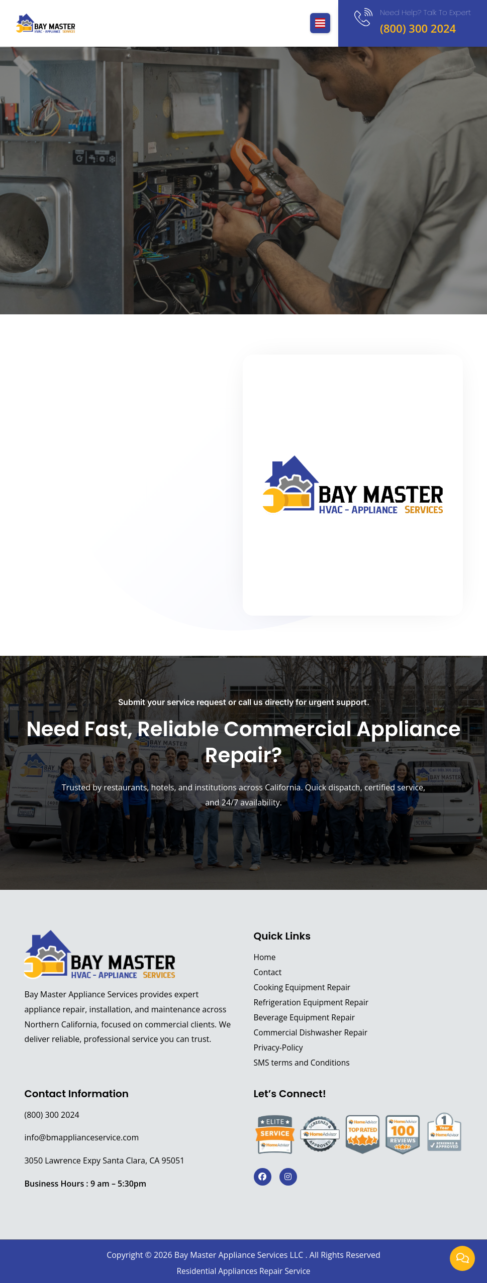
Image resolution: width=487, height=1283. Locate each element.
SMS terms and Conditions (303, 1063)
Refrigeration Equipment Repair (313, 1002)
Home (265, 957)
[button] (318, 23)
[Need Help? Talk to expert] (362, 18)
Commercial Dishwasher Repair (312, 1032)
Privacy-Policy (279, 1047)
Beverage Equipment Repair (306, 1017)
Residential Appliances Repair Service (243, 1270)
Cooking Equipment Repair (303, 987)
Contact (268, 972)
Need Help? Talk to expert (425, 12)
